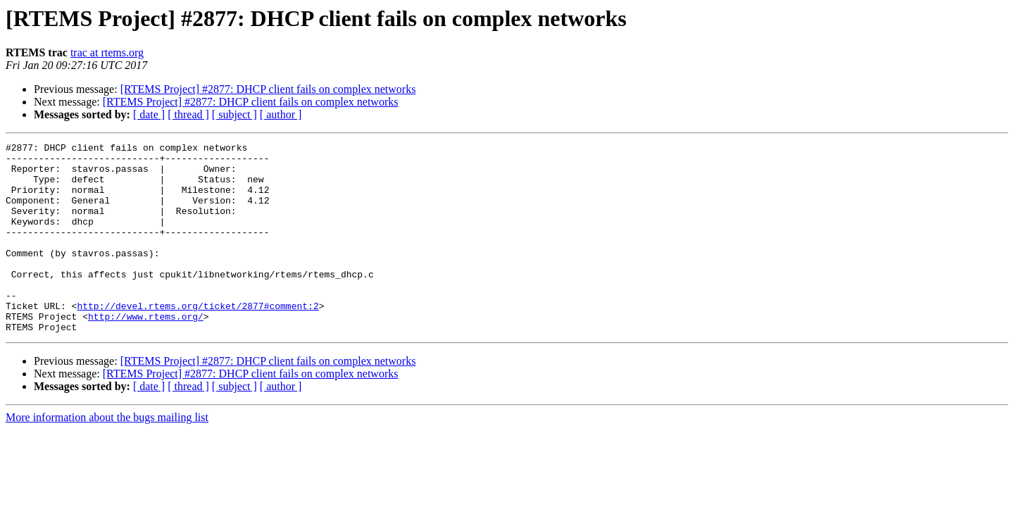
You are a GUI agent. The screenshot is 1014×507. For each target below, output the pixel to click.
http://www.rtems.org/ (146, 352)
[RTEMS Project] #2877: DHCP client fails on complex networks (268, 89)
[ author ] (281, 114)
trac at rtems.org (107, 52)
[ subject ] (234, 114)
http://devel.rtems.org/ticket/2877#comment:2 (197, 339)
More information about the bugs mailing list (107, 455)
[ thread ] (188, 114)
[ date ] (149, 114)
